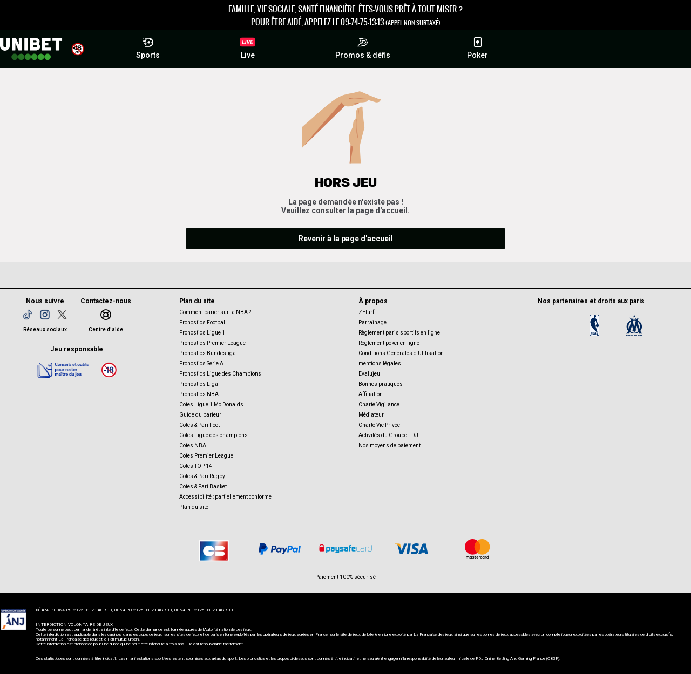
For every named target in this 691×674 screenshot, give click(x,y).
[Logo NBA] (594, 325)
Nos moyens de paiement (389, 445)
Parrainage (372, 322)
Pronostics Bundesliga (207, 353)
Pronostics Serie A (201, 363)
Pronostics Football (203, 322)
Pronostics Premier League (212, 343)
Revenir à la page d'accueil (346, 238)
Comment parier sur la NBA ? (215, 312)
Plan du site (193, 507)
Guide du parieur (200, 415)
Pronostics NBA (199, 394)
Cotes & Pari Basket (203, 486)
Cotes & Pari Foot (199, 425)
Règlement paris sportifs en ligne (399, 333)
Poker (477, 46)
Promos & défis (362, 46)
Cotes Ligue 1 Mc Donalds (211, 404)
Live (247, 48)
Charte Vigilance (378, 404)
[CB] (213, 549)
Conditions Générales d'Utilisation (401, 353)
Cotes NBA (192, 445)
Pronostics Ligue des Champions (220, 374)
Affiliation (370, 394)
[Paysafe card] (345, 549)
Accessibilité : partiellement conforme (225, 497)
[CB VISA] (411, 549)
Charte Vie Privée (379, 425)
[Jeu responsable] (63, 369)
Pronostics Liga (198, 384)
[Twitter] (62, 314)
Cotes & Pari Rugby (202, 476)
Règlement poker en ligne (388, 343)
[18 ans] (109, 370)
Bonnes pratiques (380, 384)
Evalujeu (369, 374)
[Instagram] (44, 314)
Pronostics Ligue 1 (202, 333)
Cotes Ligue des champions (213, 435)
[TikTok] (27, 314)
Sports (148, 46)
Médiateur (371, 415)
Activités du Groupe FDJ (388, 435)
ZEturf (366, 312)
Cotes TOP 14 (195, 466)
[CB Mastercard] (477, 549)
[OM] (634, 325)
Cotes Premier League (206, 456)
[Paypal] (279, 549)
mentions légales (379, 363)
